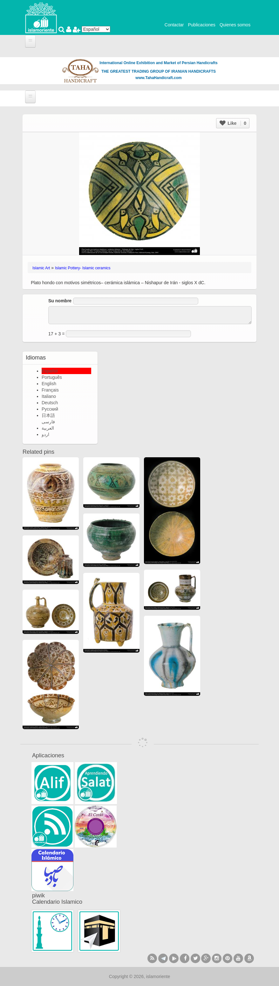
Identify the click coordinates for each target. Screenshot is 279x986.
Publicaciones (201, 24)
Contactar (174, 24)
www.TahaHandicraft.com (158, 78)
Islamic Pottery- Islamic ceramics (83, 268)
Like (233, 123)
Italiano (49, 396)
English (49, 383)
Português (52, 377)
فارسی (48, 421)
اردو (45, 434)
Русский (50, 409)
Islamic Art (41, 268)
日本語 (48, 415)
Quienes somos (235, 24)
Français (50, 389)
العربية (48, 428)
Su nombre (59, 300)
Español (50, 370)
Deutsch (50, 402)
